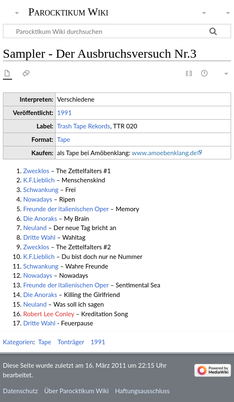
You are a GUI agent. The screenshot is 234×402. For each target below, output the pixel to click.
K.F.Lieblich (38, 180)
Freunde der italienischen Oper (66, 209)
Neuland (34, 227)
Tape (63, 139)
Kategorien (18, 342)
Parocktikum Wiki (68, 11)
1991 (64, 112)
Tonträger (71, 342)
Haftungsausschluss (142, 390)
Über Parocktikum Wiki (76, 390)
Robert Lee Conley (48, 314)
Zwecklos (36, 170)
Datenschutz (20, 390)
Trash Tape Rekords (83, 126)
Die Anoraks (40, 218)
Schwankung (40, 189)
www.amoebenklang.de (164, 152)
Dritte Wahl (39, 237)
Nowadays (37, 199)
